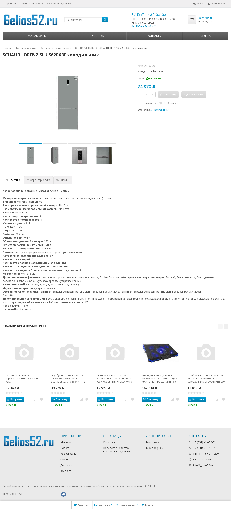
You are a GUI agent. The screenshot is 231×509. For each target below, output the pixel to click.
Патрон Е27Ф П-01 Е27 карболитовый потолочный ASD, (22, 378)
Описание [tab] (13, 180)
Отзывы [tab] (62, 180)
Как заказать (36, 35)
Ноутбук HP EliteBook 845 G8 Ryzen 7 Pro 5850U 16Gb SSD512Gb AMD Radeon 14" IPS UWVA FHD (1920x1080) (68, 378)
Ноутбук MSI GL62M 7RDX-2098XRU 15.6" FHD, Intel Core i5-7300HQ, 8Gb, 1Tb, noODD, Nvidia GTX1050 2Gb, (115, 378)
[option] (30, 155)
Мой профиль (154, 448)
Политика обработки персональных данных (45, 3)
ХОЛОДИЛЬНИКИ (159, 109)
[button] (220, 326)
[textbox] (86, 19)
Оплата (205, 35)
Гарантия (10, 3)
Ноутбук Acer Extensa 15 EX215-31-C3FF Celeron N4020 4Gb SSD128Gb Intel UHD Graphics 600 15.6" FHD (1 (206, 378)
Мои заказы (153, 442)
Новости (65, 448)
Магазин (65, 442)
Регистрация (217, 3)
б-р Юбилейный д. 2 (143, 26)
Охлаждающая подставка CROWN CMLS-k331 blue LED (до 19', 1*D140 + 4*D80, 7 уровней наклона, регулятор (159, 378)
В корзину (14, 399)
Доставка (98, 35)
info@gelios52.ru (203, 465)
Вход (198, 3)
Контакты (154, 35)
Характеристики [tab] (38, 180)
